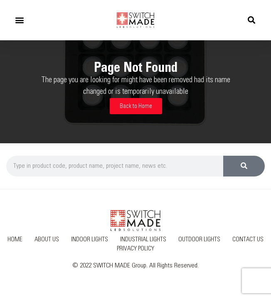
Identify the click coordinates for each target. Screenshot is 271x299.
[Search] (244, 166)
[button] (19, 20)
